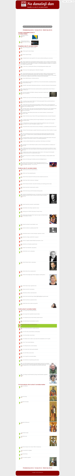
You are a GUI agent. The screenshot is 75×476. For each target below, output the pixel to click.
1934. (21, 328)
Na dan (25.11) (38, 30)
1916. (21, 78)
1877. (21, 61)
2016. (21, 363)
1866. (21, 204)
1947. (21, 97)
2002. (21, 144)
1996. (21, 133)
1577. (21, 176)
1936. (21, 85)
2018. (21, 162)
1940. (21, 240)
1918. (21, 81)
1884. (21, 66)
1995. (21, 303)
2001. (21, 137)
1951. (21, 251)
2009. (21, 155)
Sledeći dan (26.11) (47, 30)
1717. (21, 183)
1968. (21, 338)
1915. (21, 73)
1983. (21, 289)
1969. (21, 108)
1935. (21, 233)
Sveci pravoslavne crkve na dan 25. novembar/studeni (31, 384)
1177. (21, 47)
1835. (21, 190)
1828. (21, 187)
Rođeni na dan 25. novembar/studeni (27, 168)
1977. (21, 285)
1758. (21, 54)
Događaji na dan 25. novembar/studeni (28, 46)
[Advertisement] (37, 18)
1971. (21, 274)
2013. (21, 159)
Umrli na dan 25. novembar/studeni (27, 309)
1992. (21, 130)
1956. (21, 262)
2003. (21, 152)
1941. (21, 88)
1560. (21, 310)
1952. (21, 101)
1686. (21, 180)
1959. (21, 331)
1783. (21, 58)
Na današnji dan (40, 472)
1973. (21, 119)
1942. (21, 244)
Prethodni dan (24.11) (28, 30)
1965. (21, 104)
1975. (21, 126)
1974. (21, 342)
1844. (21, 194)
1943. (21, 92)
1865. (21, 317)
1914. (21, 324)
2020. (21, 374)
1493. (21, 169)
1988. (21, 296)
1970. (21, 112)
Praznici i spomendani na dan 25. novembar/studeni (26, 33)
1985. (21, 292)
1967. (21, 271)
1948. (21, 247)
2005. (21, 356)
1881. (21, 211)
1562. (21, 173)
